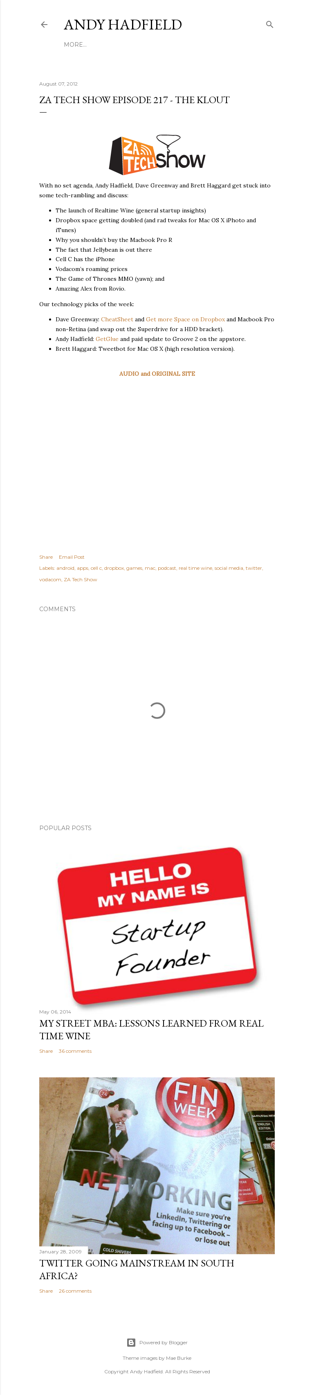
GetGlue (107, 339)
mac (150, 568)
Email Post (72, 557)
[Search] (270, 23)
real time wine (195, 568)
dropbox (114, 568)
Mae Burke (178, 1358)
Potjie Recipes (113, 44)
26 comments (75, 1291)
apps (82, 568)
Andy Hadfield (123, 24)
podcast (167, 568)
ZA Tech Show (80, 579)
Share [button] (46, 557)
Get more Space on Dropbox (185, 319)
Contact (200, 44)
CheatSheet (117, 319)
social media (229, 568)
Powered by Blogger (157, 1343)
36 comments (75, 1051)
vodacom (50, 579)
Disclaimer (162, 44)
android (65, 568)
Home (73, 44)
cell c (96, 568)
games (134, 568)
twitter (254, 568)
